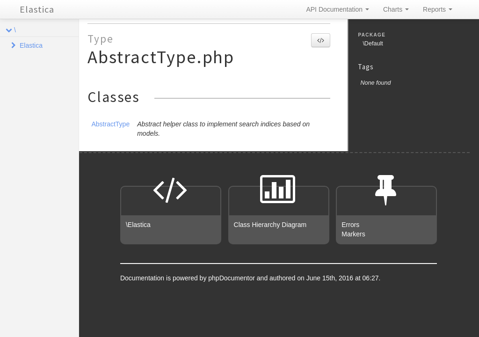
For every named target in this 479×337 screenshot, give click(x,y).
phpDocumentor (232, 278)
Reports (437, 9)
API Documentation (337, 9)
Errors (350, 224)
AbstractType (110, 124)
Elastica (37, 9)
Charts (396, 9)
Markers (353, 234)
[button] (320, 40)
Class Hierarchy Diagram (270, 224)
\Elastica (138, 224)
